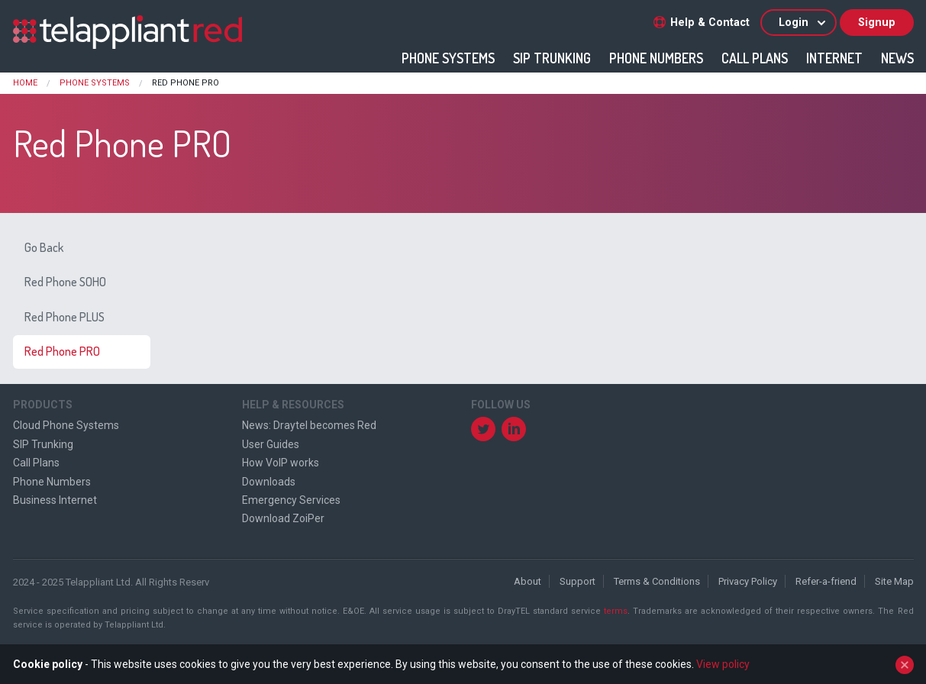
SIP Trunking (552, 58)
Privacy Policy (747, 581)
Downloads (268, 482)
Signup (876, 22)
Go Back (43, 247)
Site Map (894, 581)
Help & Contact (701, 22)
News (897, 58)
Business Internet (55, 500)
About (527, 581)
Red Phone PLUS (64, 316)
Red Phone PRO (62, 351)
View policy (723, 664)
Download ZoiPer (283, 518)
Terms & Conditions (657, 581)
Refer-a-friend (826, 581)
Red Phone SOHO (65, 281)
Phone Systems (448, 58)
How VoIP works (280, 463)
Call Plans (754, 58)
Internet (834, 58)
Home (25, 83)
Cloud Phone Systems (66, 425)
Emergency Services (291, 500)
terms (616, 611)
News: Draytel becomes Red (309, 425)
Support (577, 581)
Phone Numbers (656, 58)
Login (803, 22)
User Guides (270, 444)
